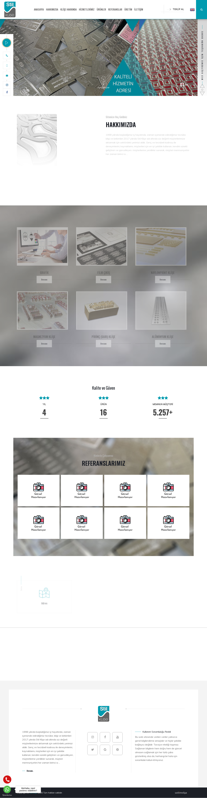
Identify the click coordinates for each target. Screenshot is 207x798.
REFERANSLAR (115, 9)
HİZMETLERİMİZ (86, 9)
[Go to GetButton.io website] (7, 795)
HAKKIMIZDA (52, 9)
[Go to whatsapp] (7, 789)
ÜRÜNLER (101, 9)
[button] (192, 9)
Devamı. (30, 770)
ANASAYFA (39, 9)
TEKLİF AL (175, 9)
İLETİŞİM (138, 9)
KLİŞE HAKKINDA (68, 9)
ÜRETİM (128, 9)
